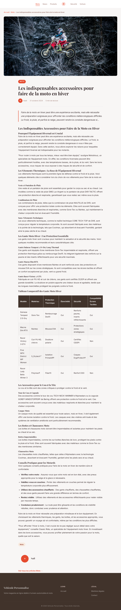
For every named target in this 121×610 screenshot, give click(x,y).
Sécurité (73, 4)
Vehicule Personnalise (16, 587)
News (45, 4)
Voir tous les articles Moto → (30, 571)
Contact (94, 595)
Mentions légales (97, 591)
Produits (53, 4)
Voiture (82, 4)
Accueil (6, 12)
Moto (38, 4)
